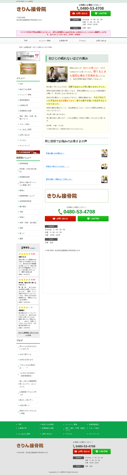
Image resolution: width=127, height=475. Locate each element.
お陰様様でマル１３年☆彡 (28, 393)
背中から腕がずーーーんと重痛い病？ (28, 183)
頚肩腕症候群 (25, 177)
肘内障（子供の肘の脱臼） (28, 170)
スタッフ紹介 (25, 124)
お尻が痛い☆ (25, 405)
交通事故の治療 (25, 111)
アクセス (82, 41)
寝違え (22, 190)
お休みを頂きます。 (27, 359)
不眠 (21, 212)
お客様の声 (63, 41)
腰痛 (21, 239)
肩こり (22, 233)
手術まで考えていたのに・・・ (58, 166)
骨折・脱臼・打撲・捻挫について (28, 117)
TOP (26, 41)
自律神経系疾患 (25, 201)
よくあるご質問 (25, 129)
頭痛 (21, 228)
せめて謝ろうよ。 (26, 354)
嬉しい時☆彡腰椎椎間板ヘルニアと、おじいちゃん (28, 383)
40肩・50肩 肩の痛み (28, 223)
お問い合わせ (101, 41)
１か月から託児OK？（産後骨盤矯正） (27, 374)
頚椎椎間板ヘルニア (27, 196)
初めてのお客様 (25, 89)
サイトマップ (25, 146)
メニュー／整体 (45, 41)
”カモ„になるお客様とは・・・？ (28, 366)
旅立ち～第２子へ (26, 400)
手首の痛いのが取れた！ (55, 153)
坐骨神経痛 (24, 163)
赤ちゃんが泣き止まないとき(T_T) (28, 347)
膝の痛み (23, 206)
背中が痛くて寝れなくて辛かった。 (59, 179)
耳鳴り (22, 217)
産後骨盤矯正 (25, 100)
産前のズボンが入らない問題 (28, 412)
